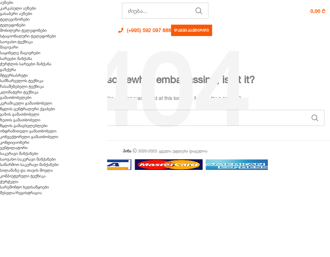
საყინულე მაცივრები (20, 52)
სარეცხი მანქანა (16, 58)
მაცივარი (9, 47)
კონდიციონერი (14, 142)
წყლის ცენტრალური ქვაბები (27, 108)
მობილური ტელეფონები (23, 30)
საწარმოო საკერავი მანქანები (29, 164)
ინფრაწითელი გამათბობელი (28, 130)
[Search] (165, 10)
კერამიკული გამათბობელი (26, 103)
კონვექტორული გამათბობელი (29, 136)
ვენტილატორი (14, 147)
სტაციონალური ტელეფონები (28, 36)
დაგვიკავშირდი (191, 30)
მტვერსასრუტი (14, 75)
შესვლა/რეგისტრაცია (21, 192)
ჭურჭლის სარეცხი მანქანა (25, 63)
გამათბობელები (15, 97)
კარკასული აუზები (18, 8)
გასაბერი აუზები (16, 13)
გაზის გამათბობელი (19, 114)
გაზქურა (8, 69)
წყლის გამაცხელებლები (24, 125)
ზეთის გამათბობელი (20, 119)
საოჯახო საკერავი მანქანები (28, 159)
